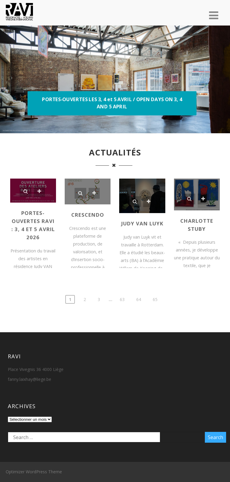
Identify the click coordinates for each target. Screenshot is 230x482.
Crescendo (87, 214)
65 (155, 299)
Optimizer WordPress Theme (34, 471)
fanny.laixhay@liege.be (29, 379)
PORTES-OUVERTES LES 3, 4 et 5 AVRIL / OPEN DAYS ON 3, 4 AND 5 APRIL (112, 103)
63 (122, 299)
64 (138, 299)
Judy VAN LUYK (142, 223)
